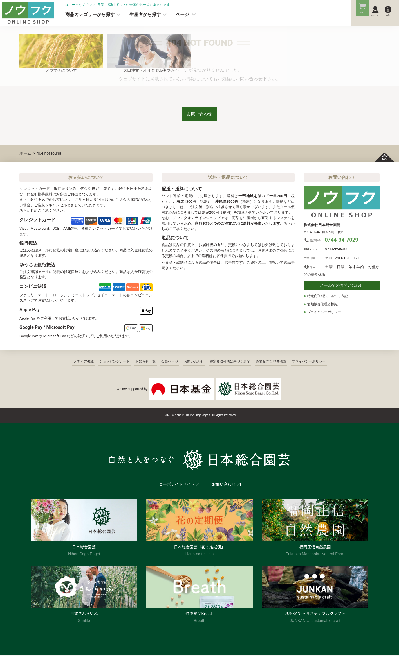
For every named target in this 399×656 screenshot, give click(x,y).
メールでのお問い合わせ (341, 287)
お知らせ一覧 (145, 363)
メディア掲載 (83, 363)
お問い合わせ (199, 114)
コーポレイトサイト (176, 485)
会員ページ (169, 363)
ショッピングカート (114, 363)
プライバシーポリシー (325, 313)
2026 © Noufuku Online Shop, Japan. (188, 416)
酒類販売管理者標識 (323, 305)
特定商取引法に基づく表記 (329, 297)
